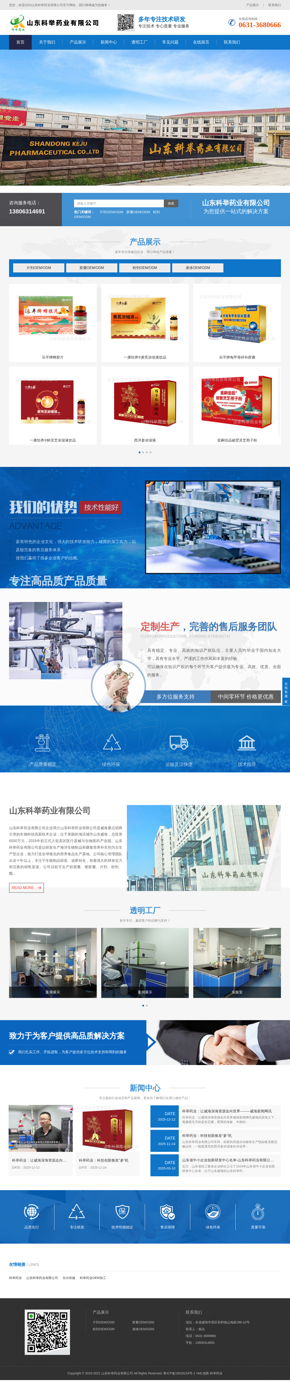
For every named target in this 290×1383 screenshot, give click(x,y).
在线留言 (201, 42)
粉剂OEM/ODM (145, 269)
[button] (141, 181)
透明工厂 (139, 42)
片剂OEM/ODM (39, 269)
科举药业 (15, 1281)
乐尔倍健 (69, 1281)
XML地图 (202, 1376)
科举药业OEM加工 (93, 1281)
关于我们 (47, 42)
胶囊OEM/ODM (92, 269)
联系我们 (274, 5)
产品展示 (252, 5)
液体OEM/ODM (198, 269)
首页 (20, 42)
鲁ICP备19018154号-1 (179, 1376)
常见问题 (170, 42)
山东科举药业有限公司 (42, 1281)
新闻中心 (109, 42)
